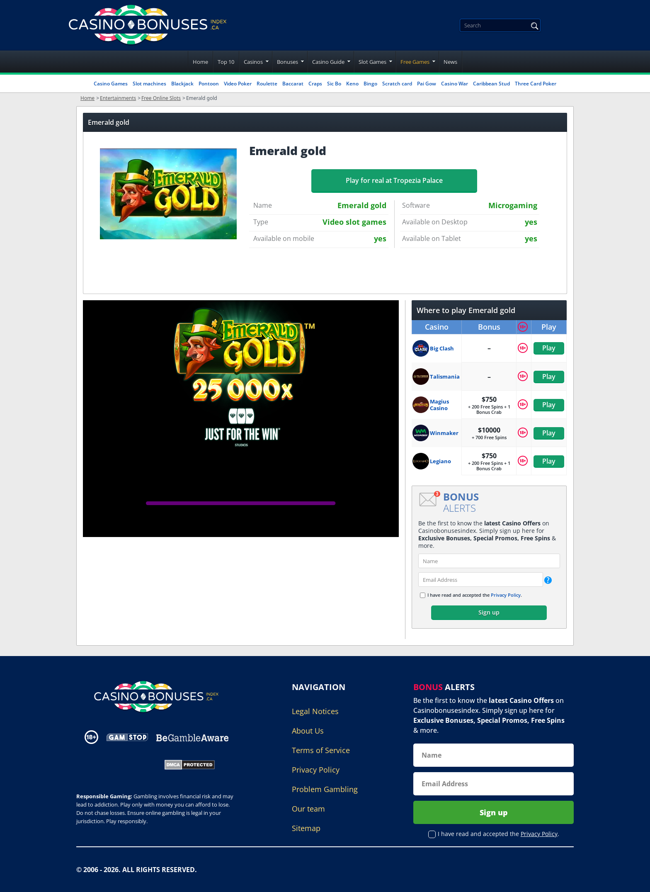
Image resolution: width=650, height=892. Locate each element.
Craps (315, 83)
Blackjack (182, 83)
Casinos (253, 62)
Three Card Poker (535, 83)
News (450, 62)
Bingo (370, 83)
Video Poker (238, 83)
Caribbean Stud (491, 83)
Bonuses (287, 62)
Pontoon (209, 83)
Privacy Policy (506, 595)
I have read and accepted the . (474, 595)
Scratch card (397, 83)
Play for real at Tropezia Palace (394, 180)
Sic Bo (334, 83)
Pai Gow (426, 83)
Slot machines (149, 83)
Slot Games (372, 62)
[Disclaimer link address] (127, 737)
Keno (352, 83)
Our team (308, 809)
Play (548, 347)
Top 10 (226, 62)
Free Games (414, 62)
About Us (308, 731)
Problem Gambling (325, 789)
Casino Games (111, 83)
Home (200, 62)
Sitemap (306, 828)
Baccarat (292, 83)
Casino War (454, 83)
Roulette (267, 83)
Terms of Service (321, 750)
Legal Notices (315, 711)
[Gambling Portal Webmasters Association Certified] (115, 763)
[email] (480, 579)
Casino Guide (328, 62)
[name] (489, 561)
